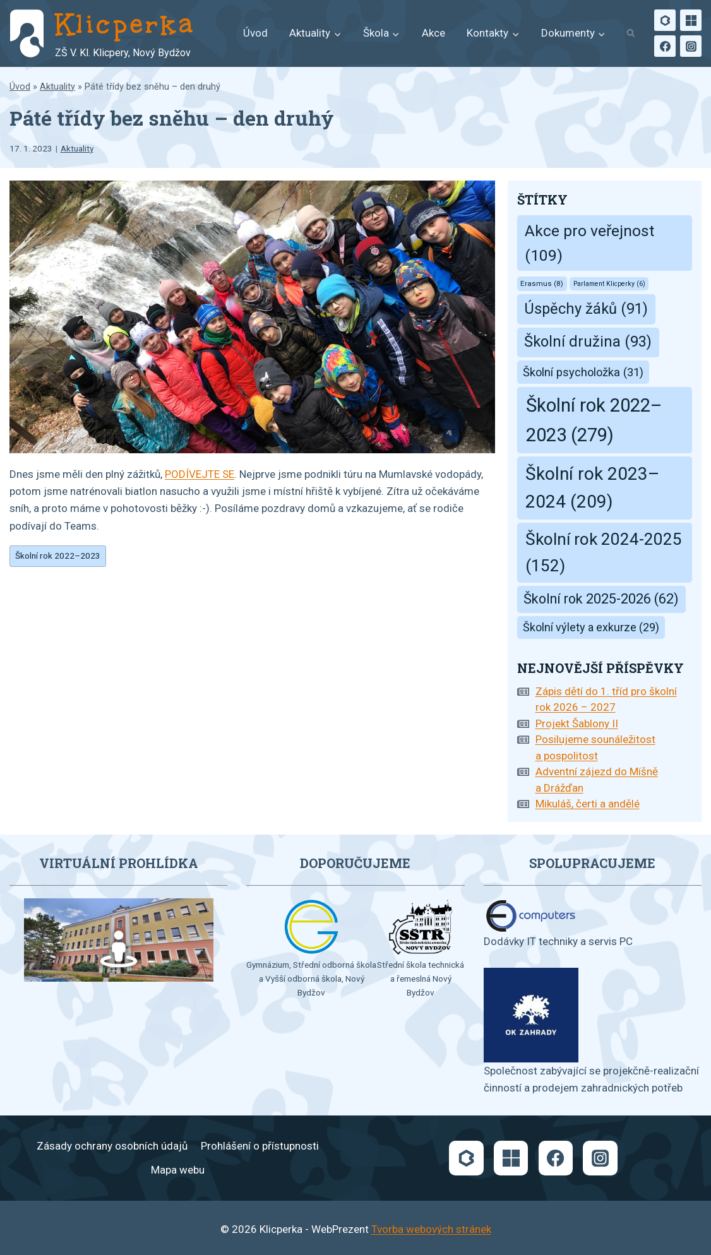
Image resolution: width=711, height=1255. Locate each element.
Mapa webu (178, 1169)
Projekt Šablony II (576, 723)
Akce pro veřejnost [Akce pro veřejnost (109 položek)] (589, 243)
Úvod (255, 33)
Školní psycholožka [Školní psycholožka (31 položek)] (583, 372)
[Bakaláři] (665, 20)
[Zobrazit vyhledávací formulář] (630, 34)
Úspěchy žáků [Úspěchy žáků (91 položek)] (586, 309)
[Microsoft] (691, 20)
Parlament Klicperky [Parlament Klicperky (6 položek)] (609, 284)
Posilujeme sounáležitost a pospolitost (595, 747)
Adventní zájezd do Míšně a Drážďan (596, 779)
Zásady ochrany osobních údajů (112, 1145)
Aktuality (57, 86)
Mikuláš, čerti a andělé (587, 803)
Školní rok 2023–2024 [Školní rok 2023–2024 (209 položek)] (592, 488)
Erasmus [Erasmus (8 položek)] (541, 283)
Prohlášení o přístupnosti (260, 1145)
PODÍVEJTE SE (199, 474)
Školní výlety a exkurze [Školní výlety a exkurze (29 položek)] (591, 627)
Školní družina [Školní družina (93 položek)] (588, 341)
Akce (433, 33)
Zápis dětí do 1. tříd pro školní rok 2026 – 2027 (606, 699)
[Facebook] (665, 46)
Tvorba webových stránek (431, 1229)
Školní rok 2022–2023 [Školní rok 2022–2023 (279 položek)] (594, 420)
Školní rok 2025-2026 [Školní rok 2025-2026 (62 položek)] (601, 599)
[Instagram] (691, 46)
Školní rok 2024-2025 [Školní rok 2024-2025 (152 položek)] (603, 552)
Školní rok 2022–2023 (57, 555)
